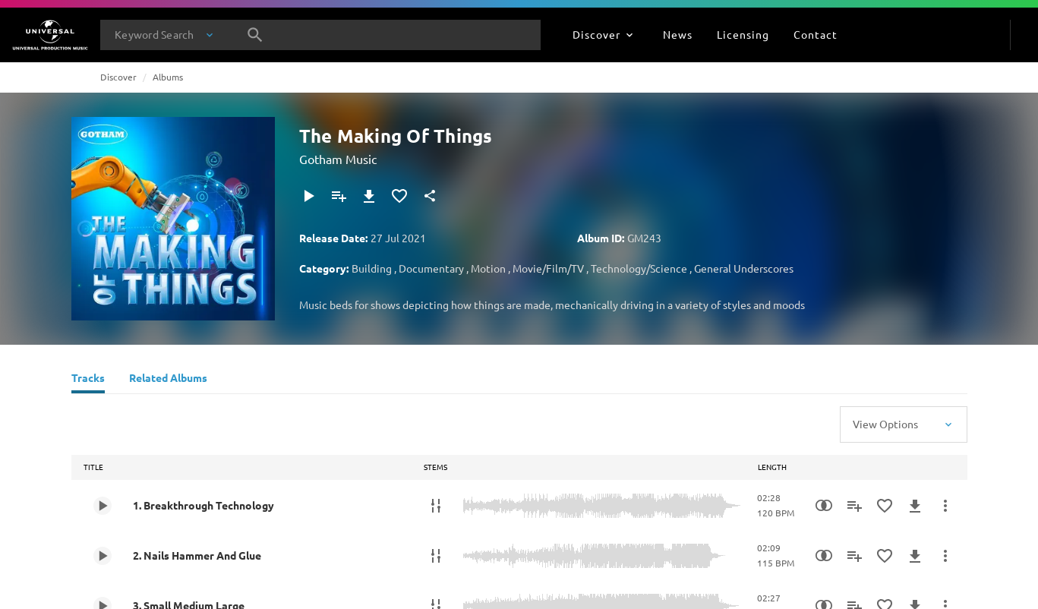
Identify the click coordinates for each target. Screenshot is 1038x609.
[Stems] (436, 506)
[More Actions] (945, 506)
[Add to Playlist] (339, 196)
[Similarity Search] (824, 506)
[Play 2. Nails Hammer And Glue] (102, 556)
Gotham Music (338, 158)
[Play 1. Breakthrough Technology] (102, 506)
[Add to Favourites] (399, 196)
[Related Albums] (168, 379)
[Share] (430, 196)
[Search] (255, 35)
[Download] (369, 196)
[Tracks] (88, 379)
